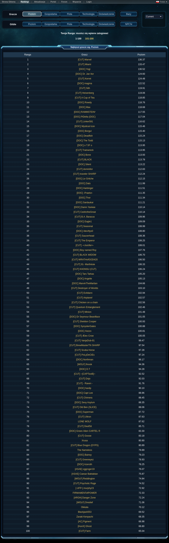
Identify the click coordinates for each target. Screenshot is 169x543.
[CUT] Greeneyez (85, 459)
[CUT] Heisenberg (84, 93)
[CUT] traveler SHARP (84, 174)
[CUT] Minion (84, 312)
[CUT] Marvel (84, 59)
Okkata (84, 507)
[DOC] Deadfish (85, 135)
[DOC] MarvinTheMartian (84, 283)
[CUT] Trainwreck (85, 150)
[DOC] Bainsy (85, 454)
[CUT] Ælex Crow (85, 335)
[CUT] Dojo (84, 378)
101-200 (89, 38)
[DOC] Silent (84, 164)
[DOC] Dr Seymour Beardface (85, 316)
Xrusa (85, 440)
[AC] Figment (84, 521)
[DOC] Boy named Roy (84, 250)
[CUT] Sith (84, 88)
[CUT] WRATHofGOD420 (85, 259)
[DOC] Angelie (84, 278)
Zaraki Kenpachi (84, 516)
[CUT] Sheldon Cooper (84, 321)
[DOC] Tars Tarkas (84, 274)
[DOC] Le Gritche (84, 178)
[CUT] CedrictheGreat (85, 212)
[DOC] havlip (84, 388)
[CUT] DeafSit (85, 426)
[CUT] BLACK (85, 159)
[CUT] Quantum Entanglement (84, 307)
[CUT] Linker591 (84, 121)
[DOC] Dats (85, 183)
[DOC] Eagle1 (85, 221)
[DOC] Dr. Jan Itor (85, 74)
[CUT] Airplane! (84, 297)
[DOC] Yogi (84, 69)
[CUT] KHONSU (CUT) (84, 269)
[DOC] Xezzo (84, 331)
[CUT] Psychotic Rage (84, 483)
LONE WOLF (84, 421)
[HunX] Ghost (84, 526)
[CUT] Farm (85, 531)
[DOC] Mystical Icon (84, 126)
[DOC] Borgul (84, 131)
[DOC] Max (84, 107)
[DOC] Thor (85, 197)
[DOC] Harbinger (84, 188)
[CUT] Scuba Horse (85, 350)
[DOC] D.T (84, 369)
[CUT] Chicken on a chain (85, 302)
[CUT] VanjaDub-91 (85, 340)
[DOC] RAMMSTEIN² (84, 112)
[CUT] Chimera (84, 397)
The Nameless (84, 450)
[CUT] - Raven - (85, 383)
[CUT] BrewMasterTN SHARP (85, 345)
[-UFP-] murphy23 (85, 488)
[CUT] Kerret (84, 78)
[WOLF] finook (84, 364)
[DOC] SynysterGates (85, 326)
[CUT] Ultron (84, 416)
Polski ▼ (161, 2)
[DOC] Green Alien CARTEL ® (84, 431)
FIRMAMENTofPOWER (85, 493)
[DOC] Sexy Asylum (85, 402)
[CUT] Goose (84, 435)
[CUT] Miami (84, 64)
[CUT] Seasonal (85, 226)
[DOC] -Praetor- (85, 193)
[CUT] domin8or (85, 169)
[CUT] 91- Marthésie (84, 264)
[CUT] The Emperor (85, 240)
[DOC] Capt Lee (85, 393)
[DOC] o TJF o (84, 145)
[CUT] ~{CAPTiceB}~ (84, 374)
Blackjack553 (84, 512)
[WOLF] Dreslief (85, 502)
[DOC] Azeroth (84, 464)
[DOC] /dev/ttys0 (84, 231)
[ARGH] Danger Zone (85, 497)
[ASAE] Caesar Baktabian (85, 474)
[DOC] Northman (84, 359)
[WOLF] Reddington (84, 478)
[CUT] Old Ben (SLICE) (84, 407)
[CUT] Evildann (84, 293)
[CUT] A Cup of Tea (85, 97)
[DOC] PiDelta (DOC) (84, 116)
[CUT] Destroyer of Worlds (84, 288)
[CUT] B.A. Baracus (85, 216)
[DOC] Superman (84, 412)
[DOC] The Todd (84, 140)
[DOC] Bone (84, 155)
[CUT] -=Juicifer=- (85, 245)
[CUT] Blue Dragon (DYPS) (85, 445)
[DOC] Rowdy (85, 102)
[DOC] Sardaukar (84, 202)
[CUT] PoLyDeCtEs (85, 354)
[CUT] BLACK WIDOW (84, 255)
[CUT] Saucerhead (84, 235)
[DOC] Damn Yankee (84, 207)
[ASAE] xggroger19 (85, 469)
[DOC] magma (84, 83)
